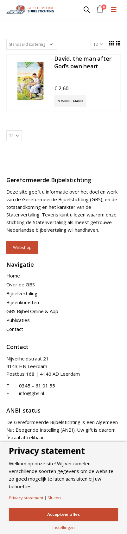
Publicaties (18, 320)
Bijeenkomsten (22, 302)
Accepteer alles (63, 514)
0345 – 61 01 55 (37, 385)
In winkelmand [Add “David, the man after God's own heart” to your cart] (70, 101)
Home (13, 275)
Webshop (22, 247)
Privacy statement (26, 498)
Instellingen (64, 527)
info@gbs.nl (31, 393)
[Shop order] (31, 44)
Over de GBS (20, 284)
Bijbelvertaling (21, 293)
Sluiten (54, 498)
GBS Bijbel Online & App (32, 311)
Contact (14, 329)
